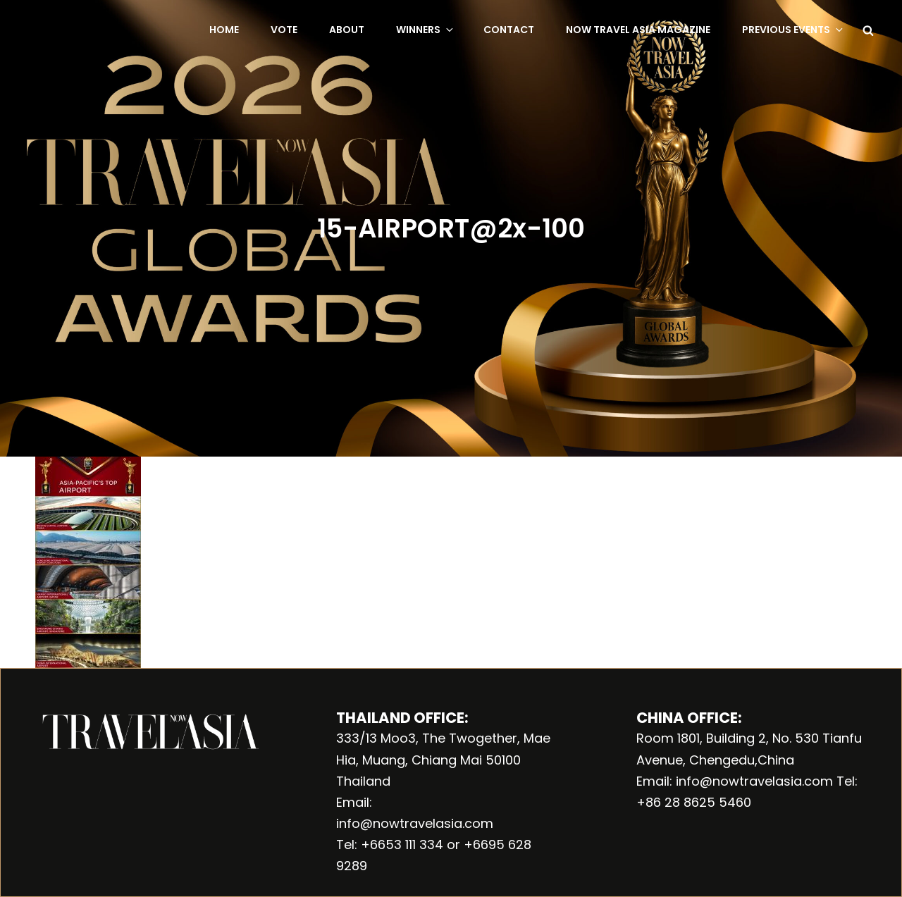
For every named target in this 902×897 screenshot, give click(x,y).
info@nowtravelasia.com (414, 823)
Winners (425, 30)
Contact (508, 30)
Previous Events (793, 30)
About (346, 30)
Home (224, 30)
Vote (284, 30)
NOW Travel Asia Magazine (638, 30)
